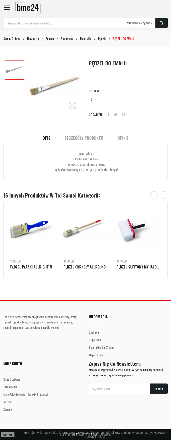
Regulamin (95, 339)
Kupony (7, 409)
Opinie (123, 138)
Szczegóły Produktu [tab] (84, 138)
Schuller (15, 261)
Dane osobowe (11, 379)
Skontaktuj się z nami (101, 347)
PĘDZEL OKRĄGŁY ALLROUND (84, 267)
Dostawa (94, 332)
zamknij (8, 434)
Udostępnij (109, 114)
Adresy (7, 402)
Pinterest (124, 114)
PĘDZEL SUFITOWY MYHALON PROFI (138, 267)
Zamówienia (10, 386)
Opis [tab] (46, 138)
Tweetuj (116, 114)
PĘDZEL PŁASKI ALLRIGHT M (31, 267)
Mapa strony (96, 355)
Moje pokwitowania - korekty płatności (25, 394)
